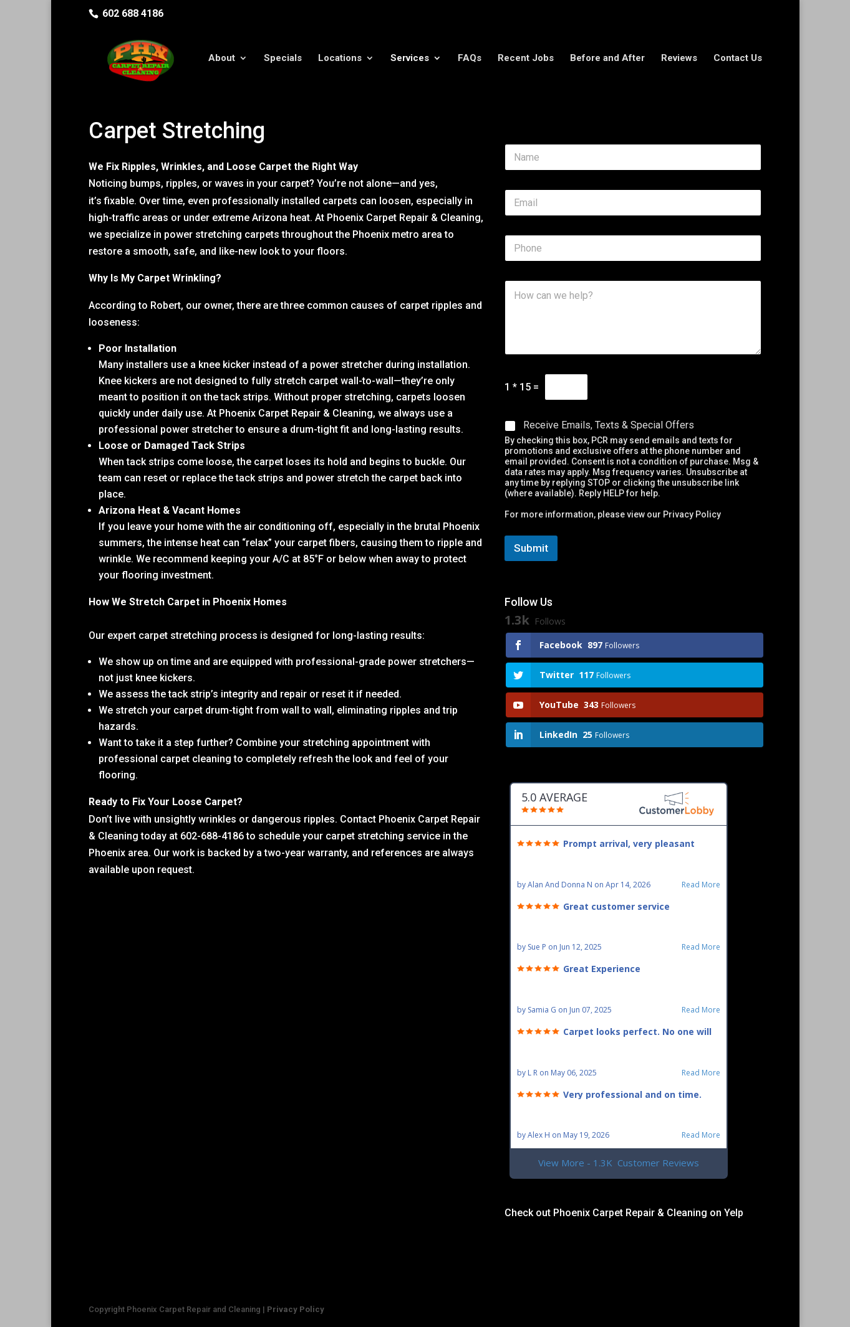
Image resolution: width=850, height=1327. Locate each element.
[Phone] (633, 248)
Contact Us (737, 64)
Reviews (679, 64)
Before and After (607, 64)
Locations (340, 64)
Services (409, 64)
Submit (531, 548)
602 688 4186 (132, 13)
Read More (701, 885)
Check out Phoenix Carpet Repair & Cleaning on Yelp (624, 1213)
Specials (283, 64)
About (221, 64)
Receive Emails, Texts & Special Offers (608, 425)
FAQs (469, 64)
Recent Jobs (526, 64)
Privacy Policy (692, 514)
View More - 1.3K (618, 1163)
